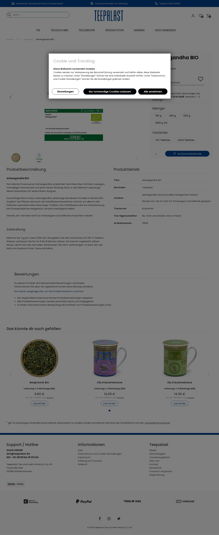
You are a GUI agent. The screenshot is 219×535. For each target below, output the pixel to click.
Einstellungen (65, 91)
